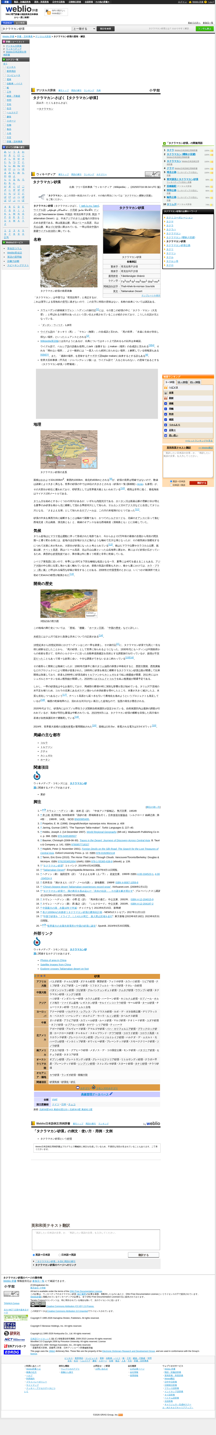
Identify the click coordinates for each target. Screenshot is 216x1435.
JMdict (52, 1351)
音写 (65, 301)
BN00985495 (81, 819)
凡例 (98, 90)
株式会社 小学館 (37, 1288)
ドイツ (55, 1104)
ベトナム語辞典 (172, 1398)
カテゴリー (101, 174)
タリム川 (38, 501)
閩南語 (107, 286)
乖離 (171, 408)
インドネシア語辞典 (174, 1391)
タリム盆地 (81, 218)
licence (33, 1354)
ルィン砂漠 (113, 1015)
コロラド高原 (147, 1033)
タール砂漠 (148, 1002)
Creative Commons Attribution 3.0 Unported (67, 1311)
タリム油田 (103, 666)
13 (72, 574)
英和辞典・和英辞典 (174, 1375)
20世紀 (52, 645)
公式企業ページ (137, 1369)
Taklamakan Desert (54, 870)
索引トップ (63, 90)
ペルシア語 (63, 346)
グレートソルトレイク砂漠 (109, 1037)
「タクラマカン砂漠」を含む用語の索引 (55, 1261)
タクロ (169, 265)
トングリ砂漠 (73, 994)
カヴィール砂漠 (88, 1020)
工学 (9, 92)
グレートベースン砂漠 (81, 1037)
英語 (94, 214)
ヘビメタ (173, 387)
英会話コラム (14, 248)
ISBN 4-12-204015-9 (142, 899)
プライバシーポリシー (36, 1382)
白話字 (114, 286)
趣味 (9, 116)
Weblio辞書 (35, 1297)
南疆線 (129, 674)
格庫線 (127, 678)
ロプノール (88, 510)
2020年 (88, 678)
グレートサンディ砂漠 (78, 1059)
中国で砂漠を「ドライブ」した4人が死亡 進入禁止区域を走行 (77, 916)
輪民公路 (171, 197)
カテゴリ (85, 1088)
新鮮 (171, 398)
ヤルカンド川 (116, 505)
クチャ (44, 751)
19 (77, 717)
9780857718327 (80, 844)
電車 (9, 79)
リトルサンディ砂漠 (132, 1059)
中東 (43, 1022)
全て (5, 64)
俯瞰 (171, 403)
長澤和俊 (56, 815)
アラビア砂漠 (71, 1020)
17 (65, 694)
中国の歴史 (115, 628)
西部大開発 (142, 666)
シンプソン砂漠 (86, 1063)
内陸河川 (101, 501)
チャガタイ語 (94, 355)
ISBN (54, 836)
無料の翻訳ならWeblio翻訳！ (58, 12)
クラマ (170, 168)
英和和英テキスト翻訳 (50, 1225)
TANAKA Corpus (11, 1303)
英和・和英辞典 (41, 2)
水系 (64, 472)
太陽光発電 (67, 726)
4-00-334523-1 (145, 874)
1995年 (88, 670)
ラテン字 (113, 280)
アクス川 (130, 505)
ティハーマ (116, 1024)
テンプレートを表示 (151, 295)
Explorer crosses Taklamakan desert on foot (64, 968)
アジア (42, 1003)
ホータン (45, 759)
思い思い (173, 435)
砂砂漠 (75, 489)
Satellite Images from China (55, 964)
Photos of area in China (53, 960)
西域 (72, 628)
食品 (9, 129)
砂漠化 (54, 686)
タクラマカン (46, 108)
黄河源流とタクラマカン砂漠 (182, 179)
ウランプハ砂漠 (143, 990)
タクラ (170, 150)
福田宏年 (65, 874)
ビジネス (11, 67)
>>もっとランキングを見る (199, 440)
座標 (36, 1109)
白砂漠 (138, 985)
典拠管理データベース (95, 1094)
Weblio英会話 (14, 252)
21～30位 (195, 382)
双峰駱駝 (171, 186)
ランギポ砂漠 (68, 1074)
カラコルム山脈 (145, 545)
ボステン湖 (83, 690)
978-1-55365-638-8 (101, 861)
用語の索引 (76, 90)
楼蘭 (81, 628)
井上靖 (46, 815)
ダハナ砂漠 (56, 1020)
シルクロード (116, 518)
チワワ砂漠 (115, 1033)
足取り (172, 430)
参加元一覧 (208, 23)
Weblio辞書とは (33, 1369)
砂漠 (43, 222)
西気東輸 (155, 666)
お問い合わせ (101, 1369)
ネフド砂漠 (57, 1024)
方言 (9, 137)
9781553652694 (67, 861)
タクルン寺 (172, 261)
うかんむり (174, 424)
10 (123, 488)
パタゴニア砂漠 (146, 1050)
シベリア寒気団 (42, 561)
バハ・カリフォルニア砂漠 (121, 1028)
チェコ (72, 1104)
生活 (9, 108)
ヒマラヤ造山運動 (57, 536)
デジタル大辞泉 (43, 36)
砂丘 (73, 1082)
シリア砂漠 (102, 1024)
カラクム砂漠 (92, 998)
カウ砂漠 (54, 1074)
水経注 (37, 636)
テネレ (129, 985)
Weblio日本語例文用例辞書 (53, 1123)
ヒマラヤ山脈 (127, 545)
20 (94, 725)
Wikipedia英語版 (49, 341)
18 (43, 700)
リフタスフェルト (99, 985)
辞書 (6, 2)
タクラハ (171, 229)
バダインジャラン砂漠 (62, 990)
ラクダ (83, 708)
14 (101, 635)
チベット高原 (50, 549)
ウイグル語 (40, 210)
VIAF (55, 1099)
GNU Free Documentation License (86, 1291)
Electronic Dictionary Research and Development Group (128, 1351)
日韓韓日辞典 (75, 2)
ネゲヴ (90, 1024)
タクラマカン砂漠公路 (131, 670)
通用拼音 (113, 276)
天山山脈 (38, 226)
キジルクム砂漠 (129, 998)
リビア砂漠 (148, 981)
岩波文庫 (115, 874)
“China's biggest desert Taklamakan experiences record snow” (77, 886)
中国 (94, 226)
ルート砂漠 (105, 1020)
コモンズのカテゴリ (107, 1088)
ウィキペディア (46, 174)
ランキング (89, 90)
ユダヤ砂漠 (153, 1020)
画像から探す (67, 1372)
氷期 (139, 536)
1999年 (69, 674)
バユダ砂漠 (56, 981)
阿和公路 (171, 190)
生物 (9, 125)
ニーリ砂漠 (82, 985)
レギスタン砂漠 (88, 1002)
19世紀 (37, 645)
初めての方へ (194, 23)
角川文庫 (122, 810)
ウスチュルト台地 (80, 1007)
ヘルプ (211, 2)
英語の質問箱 (14, 256)
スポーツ (11, 121)
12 (111, 544)
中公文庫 (113, 899)
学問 (9, 100)
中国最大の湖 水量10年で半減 (60, 907)
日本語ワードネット (39, 1339)
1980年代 (80, 666)
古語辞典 (89, 2)
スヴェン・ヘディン (75, 310)
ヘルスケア (12, 112)
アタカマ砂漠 (57, 1050)
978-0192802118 (105, 853)
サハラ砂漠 (117, 985)
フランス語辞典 (172, 1388)
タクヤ (169, 221)
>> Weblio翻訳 (206, 447)
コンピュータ (13, 75)
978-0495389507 (67, 836)
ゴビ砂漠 (55, 226)
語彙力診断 (13, 261)
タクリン (171, 253)
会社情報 (134, 1372)
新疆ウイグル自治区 (44, 231)
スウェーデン (47, 310)
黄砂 (42, 794)
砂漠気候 (58, 554)
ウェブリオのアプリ (70, 1369)
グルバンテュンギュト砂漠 (102, 990)
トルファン (93, 674)
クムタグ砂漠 (126, 990)
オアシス (140, 518)
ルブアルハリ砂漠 (74, 1024)
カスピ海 (87, 540)
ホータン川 (122, 501)
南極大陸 (83, 1074)
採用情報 (134, 1375)
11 (137, 509)
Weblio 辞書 (198, 2)
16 (132, 657)
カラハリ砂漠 (132, 981)
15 (127, 657)
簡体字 (114, 271)
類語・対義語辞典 (22, 2)
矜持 (171, 414)
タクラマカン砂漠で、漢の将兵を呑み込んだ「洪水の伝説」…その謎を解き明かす (88, 891)
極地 (43, 1077)
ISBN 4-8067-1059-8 (126, 882)
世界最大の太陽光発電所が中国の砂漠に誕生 (71, 925)
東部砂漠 (102, 981)
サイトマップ (32, 1385)
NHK (64, 815)
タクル (169, 257)
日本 (63, 1104)
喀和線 (66, 678)
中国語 (68, 214)
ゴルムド (102, 678)
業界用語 (11, 71)
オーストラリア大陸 (41, 1063)
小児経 (73, 210)
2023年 (96, 712)
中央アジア (67, 218)
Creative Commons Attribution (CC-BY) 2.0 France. (70, 1306)
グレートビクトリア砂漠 (105, 1059)
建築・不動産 (13, 96)
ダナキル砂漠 (87, 981)
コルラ (112, 678)
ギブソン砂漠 (57, 1059)
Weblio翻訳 (170, 1378)
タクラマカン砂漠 (53, 865)
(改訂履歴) (81, 1294)
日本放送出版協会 (118, 815)
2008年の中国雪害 (109, 570)
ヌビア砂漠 (67, 985)
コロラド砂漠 (130, 1033)
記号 (6, 237)
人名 (9, 133)
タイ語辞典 (170, 1395)
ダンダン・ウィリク (52, 325)
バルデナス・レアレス (78, 1011)
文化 (9, 104)
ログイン (182, 2)
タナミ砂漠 (141, 1063)
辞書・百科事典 (25, 36)
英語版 (140, 484)
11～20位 (182, 382)
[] (89, 205)
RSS (121, 1415)
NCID (71, 819)
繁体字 (114, 266)
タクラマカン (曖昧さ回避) (138, 195)
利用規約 (30, 1378)
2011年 (147, 674)
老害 (171, 392)
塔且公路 (171, 172)
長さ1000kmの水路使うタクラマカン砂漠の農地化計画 (72, 912)
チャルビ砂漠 (71, 981)
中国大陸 (41, 992)
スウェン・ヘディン (57, 810)
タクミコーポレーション (179, 217)
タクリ (169, 249)
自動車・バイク (14, 83)
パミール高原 (84, 222)
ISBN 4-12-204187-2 (142, 903)
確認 (171, 419)
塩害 (120, 701)
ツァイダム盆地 (69, 1002)
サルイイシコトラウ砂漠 (112, 1002)
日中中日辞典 (58, 2)
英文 (115, 291)
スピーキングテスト (18, 265)
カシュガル (110, 674)
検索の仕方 (31, 1372)
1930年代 (126, 649)
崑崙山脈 (65, 222)
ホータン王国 (96, 628)
